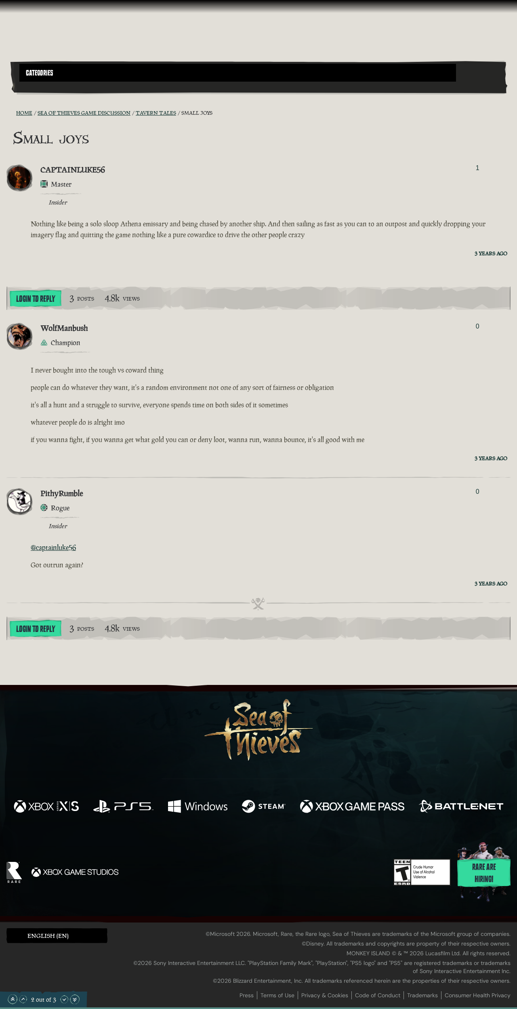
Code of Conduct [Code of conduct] (377, 995)
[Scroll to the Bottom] (75, 999)
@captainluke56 (53, 547)
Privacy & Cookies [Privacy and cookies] (324, 995)
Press (247, 995)
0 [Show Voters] (477, 326)
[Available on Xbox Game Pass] (352, 807)
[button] (237, 73)
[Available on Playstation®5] (123, 807)
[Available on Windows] (197, 807)
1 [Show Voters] (477, 167)
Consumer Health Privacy (478, 995)
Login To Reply (35, 299)
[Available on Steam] (263, 807)
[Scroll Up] (23, 999)
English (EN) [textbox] (48, 935)
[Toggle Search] (38, 86)
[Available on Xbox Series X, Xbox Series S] (46, 807)
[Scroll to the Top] (12, 999)
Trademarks (422, 995)
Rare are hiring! (484, 873)
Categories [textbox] (39, 73)
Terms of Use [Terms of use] (277, 995)
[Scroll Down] (64, 999)
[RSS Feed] (11, 113)
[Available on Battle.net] (461, 807)
